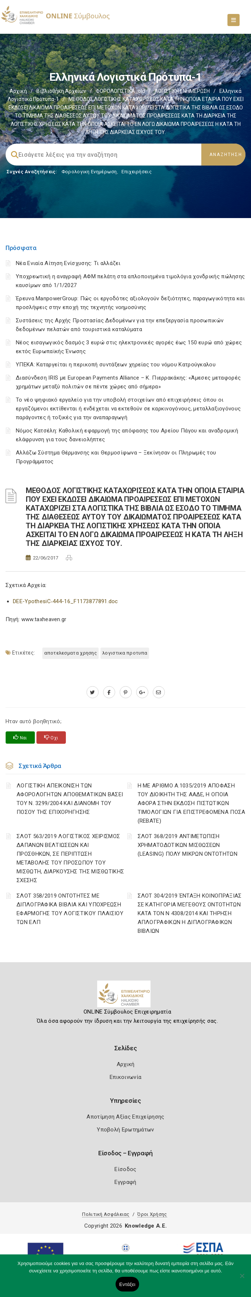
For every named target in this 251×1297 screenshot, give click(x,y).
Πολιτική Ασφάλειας (105, 1214)
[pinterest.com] (125, 692)
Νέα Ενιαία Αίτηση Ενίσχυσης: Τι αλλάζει (68, 263)
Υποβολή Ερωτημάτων (125, 1129)
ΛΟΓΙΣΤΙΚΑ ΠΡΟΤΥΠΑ (124, 653)
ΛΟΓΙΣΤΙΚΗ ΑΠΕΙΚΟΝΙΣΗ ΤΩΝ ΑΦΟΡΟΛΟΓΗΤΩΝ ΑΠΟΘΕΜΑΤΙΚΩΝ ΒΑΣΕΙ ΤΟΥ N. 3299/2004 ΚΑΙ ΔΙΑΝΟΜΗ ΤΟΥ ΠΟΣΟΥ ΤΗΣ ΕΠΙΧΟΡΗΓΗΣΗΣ (70, 798)
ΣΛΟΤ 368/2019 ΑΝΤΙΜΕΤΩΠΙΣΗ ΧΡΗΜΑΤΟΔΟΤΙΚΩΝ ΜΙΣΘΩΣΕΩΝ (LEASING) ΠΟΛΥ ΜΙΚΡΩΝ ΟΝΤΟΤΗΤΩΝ (187, 845)
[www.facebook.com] (109, 692)
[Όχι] (241, 1279)
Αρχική (18, 91)
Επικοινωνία (125, 1077)
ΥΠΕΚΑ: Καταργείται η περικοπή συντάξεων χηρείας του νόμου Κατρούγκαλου (116, 364)
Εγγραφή (125, 1182)
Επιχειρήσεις (136, 171)
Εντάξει (127, 1284)
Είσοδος (125, 1169)
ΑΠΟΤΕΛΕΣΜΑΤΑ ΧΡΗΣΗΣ (70, 653)
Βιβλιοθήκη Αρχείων (61, 91)
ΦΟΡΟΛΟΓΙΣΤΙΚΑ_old (120, 91)
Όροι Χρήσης (152, 1214)
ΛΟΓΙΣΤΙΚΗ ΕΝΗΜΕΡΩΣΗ (182, 91)
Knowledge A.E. (146, 1225)
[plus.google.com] (142, 692)
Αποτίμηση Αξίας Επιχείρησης (125, 1116)
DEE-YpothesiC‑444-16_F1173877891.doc (65, 601)
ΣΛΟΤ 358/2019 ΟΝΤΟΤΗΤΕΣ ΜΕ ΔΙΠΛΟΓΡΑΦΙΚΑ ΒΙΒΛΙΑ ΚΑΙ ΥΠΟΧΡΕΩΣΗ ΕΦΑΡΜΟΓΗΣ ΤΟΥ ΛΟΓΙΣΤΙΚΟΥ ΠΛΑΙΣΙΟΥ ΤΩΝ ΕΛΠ (70, 908)
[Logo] (125, 996)
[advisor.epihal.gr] (159, 692)
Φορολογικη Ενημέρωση (89, 171)
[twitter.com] (92, 692)
